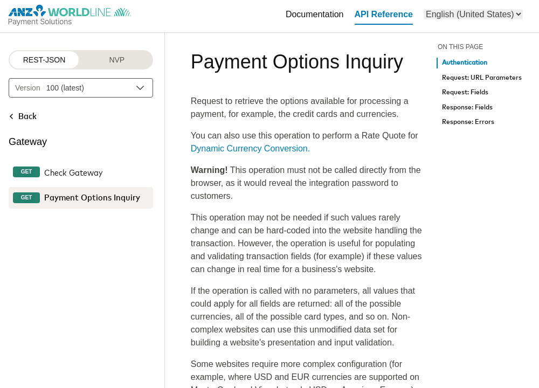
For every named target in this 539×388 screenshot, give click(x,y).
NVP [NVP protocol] (117, 60)
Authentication (464, 62)
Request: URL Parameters (482, 77)
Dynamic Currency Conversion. (250, 148)
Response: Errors (468, 122)
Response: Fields (467, 107)
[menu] (473, 14)
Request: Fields (465, 92)
